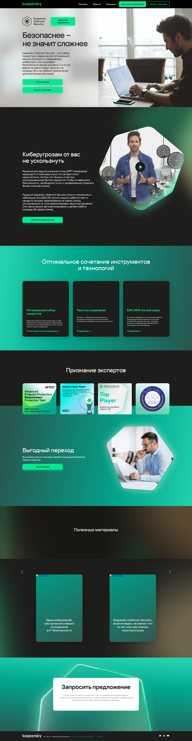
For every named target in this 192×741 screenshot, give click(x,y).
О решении (82, 4)
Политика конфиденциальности (83, 736)
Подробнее (83, 331)
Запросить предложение (132, 4)
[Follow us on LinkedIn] (164, 736)
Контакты (100, 736)
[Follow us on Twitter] (160, 736)
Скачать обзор (42, 82)
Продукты (97, 4)
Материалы (111, 4)
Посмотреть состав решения (41, 331)
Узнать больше (42, 467)
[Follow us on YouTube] (168, 736)
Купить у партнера (158, 4)
